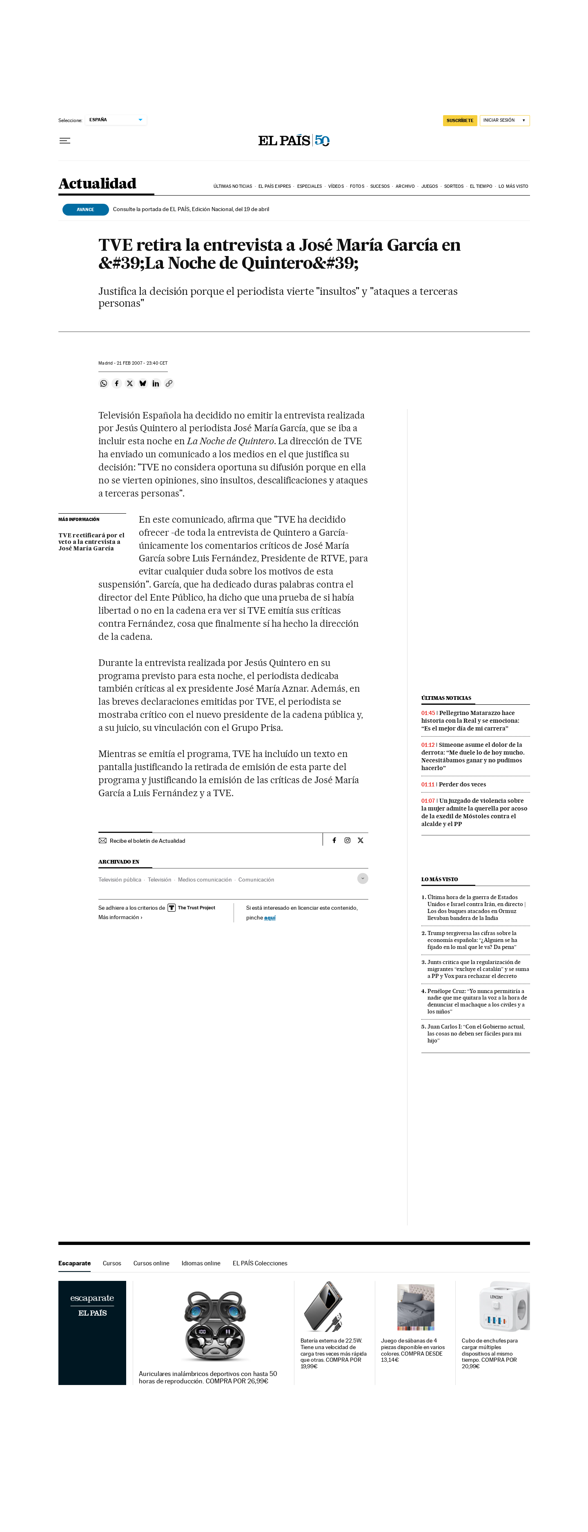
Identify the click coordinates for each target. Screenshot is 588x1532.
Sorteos (454, 186)
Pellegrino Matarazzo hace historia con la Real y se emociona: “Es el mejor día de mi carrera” (470, 720)
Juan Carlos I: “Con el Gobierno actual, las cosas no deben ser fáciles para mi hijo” (476, 1033)
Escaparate (74, 1263)
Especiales (309, 186)
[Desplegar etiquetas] (362, 878)
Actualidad (97, 184)
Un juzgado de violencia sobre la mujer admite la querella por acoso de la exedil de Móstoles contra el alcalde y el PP (474, 812)
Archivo (405, 186)
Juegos (429, 186)
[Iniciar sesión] (505, 120)
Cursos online (151, 1263)
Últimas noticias (233, 186)
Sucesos (380, 186)
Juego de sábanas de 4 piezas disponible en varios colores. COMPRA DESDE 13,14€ (413, 1350)
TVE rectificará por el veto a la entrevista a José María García (91, 542)
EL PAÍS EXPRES (274, 186)
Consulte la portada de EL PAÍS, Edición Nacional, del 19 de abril (191, 209)
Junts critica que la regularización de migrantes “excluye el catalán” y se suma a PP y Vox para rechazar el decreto (478, 969)
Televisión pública (119, 879)
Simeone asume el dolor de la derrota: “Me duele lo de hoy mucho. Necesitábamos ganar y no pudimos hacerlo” (473, 756)
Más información (120, 917)
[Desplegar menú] (64, 140)
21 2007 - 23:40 (142, 363)
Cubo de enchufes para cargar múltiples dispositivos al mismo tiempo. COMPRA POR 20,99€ (490, 1354)
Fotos (357, 186)
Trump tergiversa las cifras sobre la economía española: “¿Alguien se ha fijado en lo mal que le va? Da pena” (472, 940)
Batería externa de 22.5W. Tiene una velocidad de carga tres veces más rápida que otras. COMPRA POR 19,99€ (334, 1354)
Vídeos (336, 186)
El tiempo (481, 186)
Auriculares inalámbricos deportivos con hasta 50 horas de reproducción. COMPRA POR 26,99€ (208, 1377)
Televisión (160, 879)
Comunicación (256, 879)
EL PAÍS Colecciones (260, 1263)
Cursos (112, 1263)
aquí (270, 917)
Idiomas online (201, 1263)
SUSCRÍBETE (460, 120)
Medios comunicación (205, 879)
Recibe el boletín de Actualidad (147, 840)
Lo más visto (513, 186)
